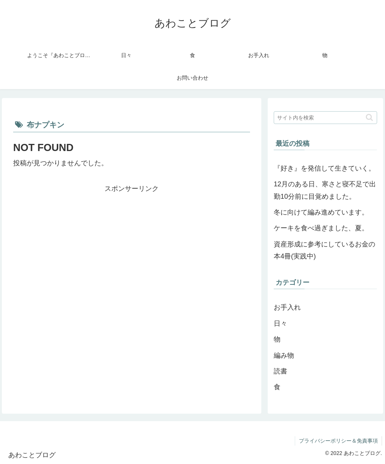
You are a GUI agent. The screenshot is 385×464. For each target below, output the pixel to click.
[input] (325, 117)
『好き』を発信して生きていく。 (324, 168)
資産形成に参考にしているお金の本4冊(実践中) (324, 250)
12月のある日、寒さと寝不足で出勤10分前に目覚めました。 (325, 190)
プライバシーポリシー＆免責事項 (338, 441)
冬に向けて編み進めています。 (321, 212)
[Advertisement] (131, 247)
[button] (369, 117)
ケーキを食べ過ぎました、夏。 (321, 228)
